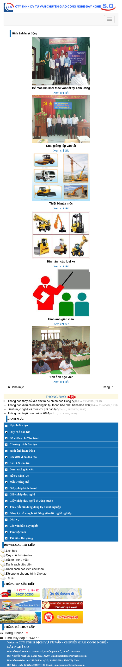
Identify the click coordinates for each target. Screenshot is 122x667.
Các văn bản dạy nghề (24, 525)
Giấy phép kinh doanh (23, 488)
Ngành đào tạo (19, 425)
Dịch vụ (14, 519)
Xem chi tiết (60, 93)
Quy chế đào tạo (20, 432)
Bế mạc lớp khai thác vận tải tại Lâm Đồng (61, 88)
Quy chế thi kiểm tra (19, 555)
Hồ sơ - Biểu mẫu (17, 559)
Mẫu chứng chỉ (19, 482)
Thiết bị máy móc (61, 203)
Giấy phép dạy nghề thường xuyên (31, 500)
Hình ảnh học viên (61, 377)
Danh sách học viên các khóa (25, 569)
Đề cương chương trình (24, 438)
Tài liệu (10, 578)
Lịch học (11, 550)
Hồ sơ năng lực (19, 475)
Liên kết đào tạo (20, 463)
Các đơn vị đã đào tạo (23, 457)
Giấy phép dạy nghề (22, 494)
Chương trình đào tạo (23, 444)
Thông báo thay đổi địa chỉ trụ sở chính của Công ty (41, 401)
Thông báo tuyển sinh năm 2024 (28, 413)
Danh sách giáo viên (22, 469)
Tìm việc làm (18, 532)
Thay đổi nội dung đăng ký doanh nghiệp (35, 507)
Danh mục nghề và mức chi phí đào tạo (33, 409)
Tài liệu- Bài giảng (21, 538)
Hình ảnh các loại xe (61, 261)
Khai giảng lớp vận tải (61, 146)
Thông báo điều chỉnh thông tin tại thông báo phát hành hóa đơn (49, 405)
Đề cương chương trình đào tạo (26, 573)
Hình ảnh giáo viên (61, 319)
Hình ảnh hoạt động (22, 450)
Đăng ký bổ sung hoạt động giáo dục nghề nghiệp (41, 513)
